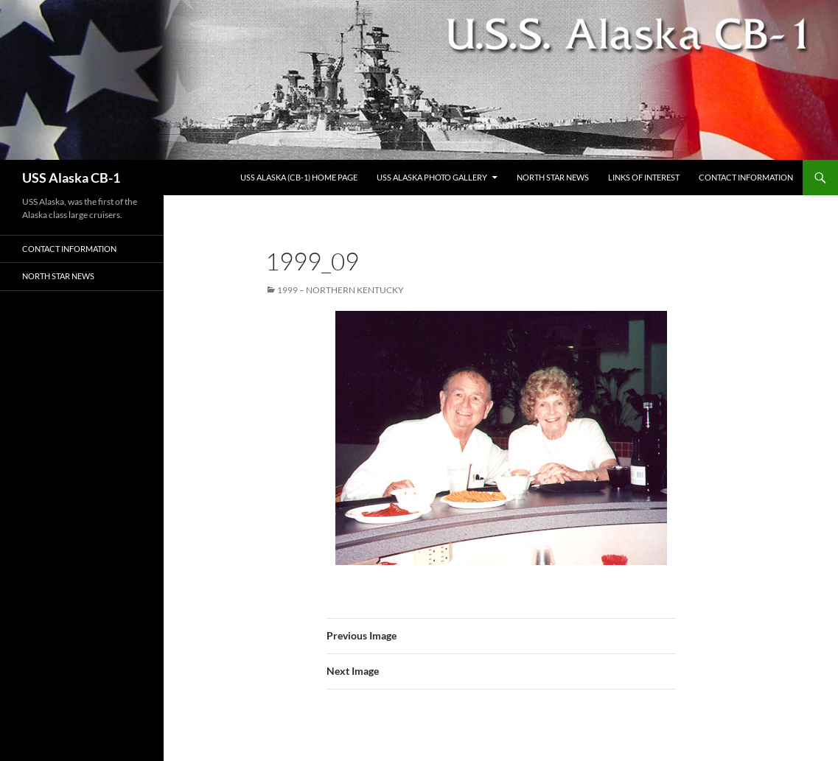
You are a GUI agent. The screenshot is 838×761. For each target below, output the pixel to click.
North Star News (553, 177)
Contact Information (746, 177)
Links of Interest (644, 177)
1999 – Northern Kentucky (340, 289)
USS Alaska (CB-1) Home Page (298, 177)
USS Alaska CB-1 (71, 177)
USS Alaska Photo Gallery (432, 177)
